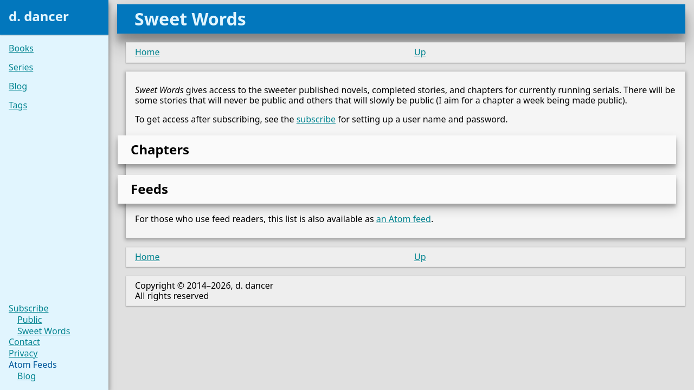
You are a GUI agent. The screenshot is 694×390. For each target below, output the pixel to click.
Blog (18, 86)
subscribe (316, 119)
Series (21, 67)
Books (21, 48)
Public (29, 320)
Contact (24, 342)
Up (420, 52)
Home (147, 52)
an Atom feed (403, 219)
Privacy (23, 353)
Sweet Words (43, 331)
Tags (18, 105)
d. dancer (39, 16)
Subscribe (28, 308)
